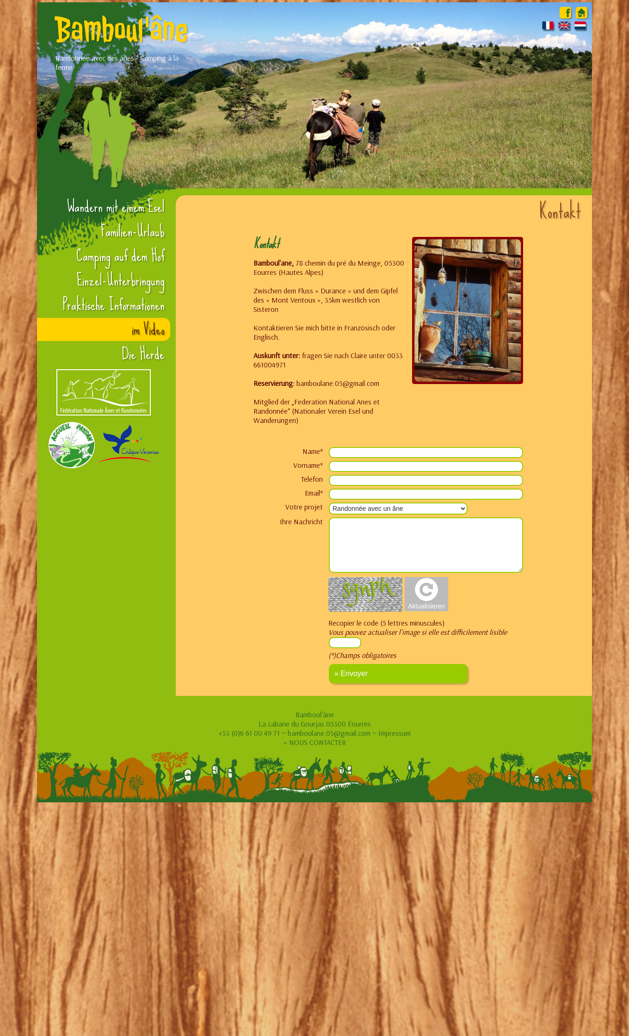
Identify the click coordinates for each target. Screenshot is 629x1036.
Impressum (394, 733)
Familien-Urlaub (133, 231)
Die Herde (143, 354)
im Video (148, 329)
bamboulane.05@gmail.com (329, 733)
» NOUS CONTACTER (315, 742)
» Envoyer (351, 673)
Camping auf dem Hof (120, 255)
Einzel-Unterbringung (121, 280)
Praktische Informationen (114, 304)
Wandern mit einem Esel (116, 206)
